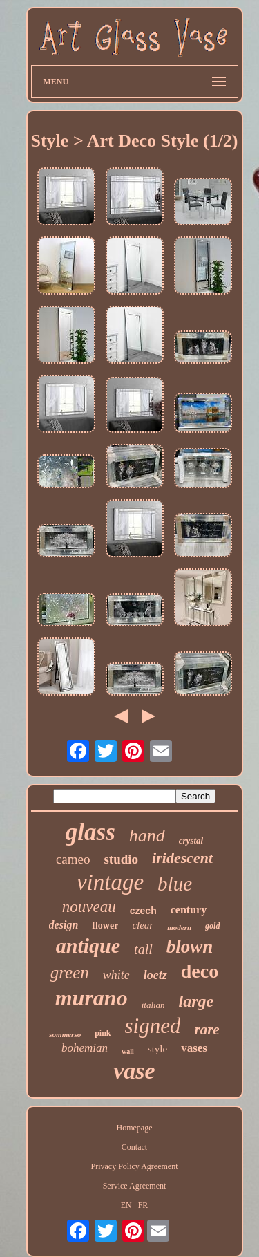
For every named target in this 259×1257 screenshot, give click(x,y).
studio (121, 859)
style (157, 1048)
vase (134, 1070)
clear (142, 925)
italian (153, 1005)
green (69, 972)
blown (189, 946)
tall (143, 949)
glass (90, 832)
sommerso (65, 1034)
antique (88, 945)
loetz (155, 975)
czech (143, 910)
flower (105, 925)
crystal (191, 840)
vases (194, 1047)
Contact (134, 1147)
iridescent (182, 857)
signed (153, 1026)
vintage (110, 882)
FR (143, 1205)
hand (147, 836)
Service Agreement (134, 1186)
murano (91, 997)
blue (174, 884)
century (189, 909)
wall (128, 1051)
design (64, 925)
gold (212, 926)
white (116, 975)
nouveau (89, 906)
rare (206, 1029)
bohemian (84, 1047)
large (196, 1001)
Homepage (135, 1128)
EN (126, 1205)
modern (179, 927)
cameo (73, 859)
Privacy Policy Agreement (134, 1166)
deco (199, 971)
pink (103, 1033)
